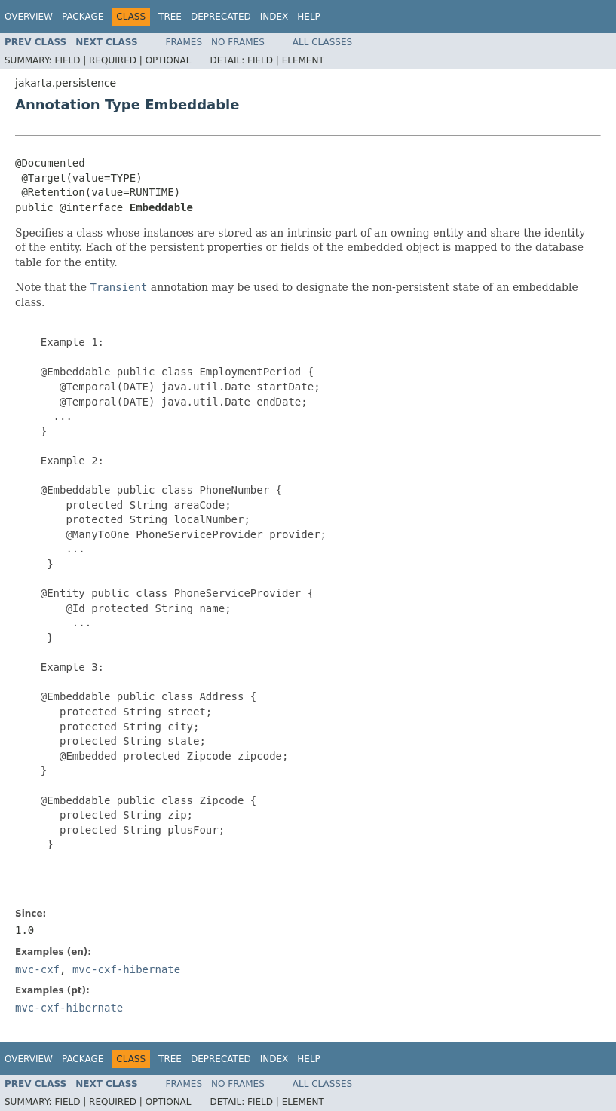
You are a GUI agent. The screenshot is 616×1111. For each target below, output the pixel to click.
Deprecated (221, 16)
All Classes (322, 42)
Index (274, 16)
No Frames (238, 42)
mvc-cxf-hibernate (126, 969)
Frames (184, 42)
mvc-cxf (37, 969)
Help (308, 16)
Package (82, 16)
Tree (170, 16)
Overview (29, 16)
